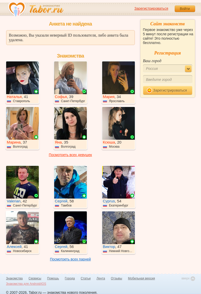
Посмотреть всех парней (70, 259)
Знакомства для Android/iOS (26, 284)
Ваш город (152, 61)
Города (70, 278)
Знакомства (14, 278)
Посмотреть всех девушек (70, 155)
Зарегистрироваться (151, 8)
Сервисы (35, 278)
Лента (101, 278)
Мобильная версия (141, 278)
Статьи (86, 278)
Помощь (53, 278)
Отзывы (116, 278)
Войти (185, 9)
